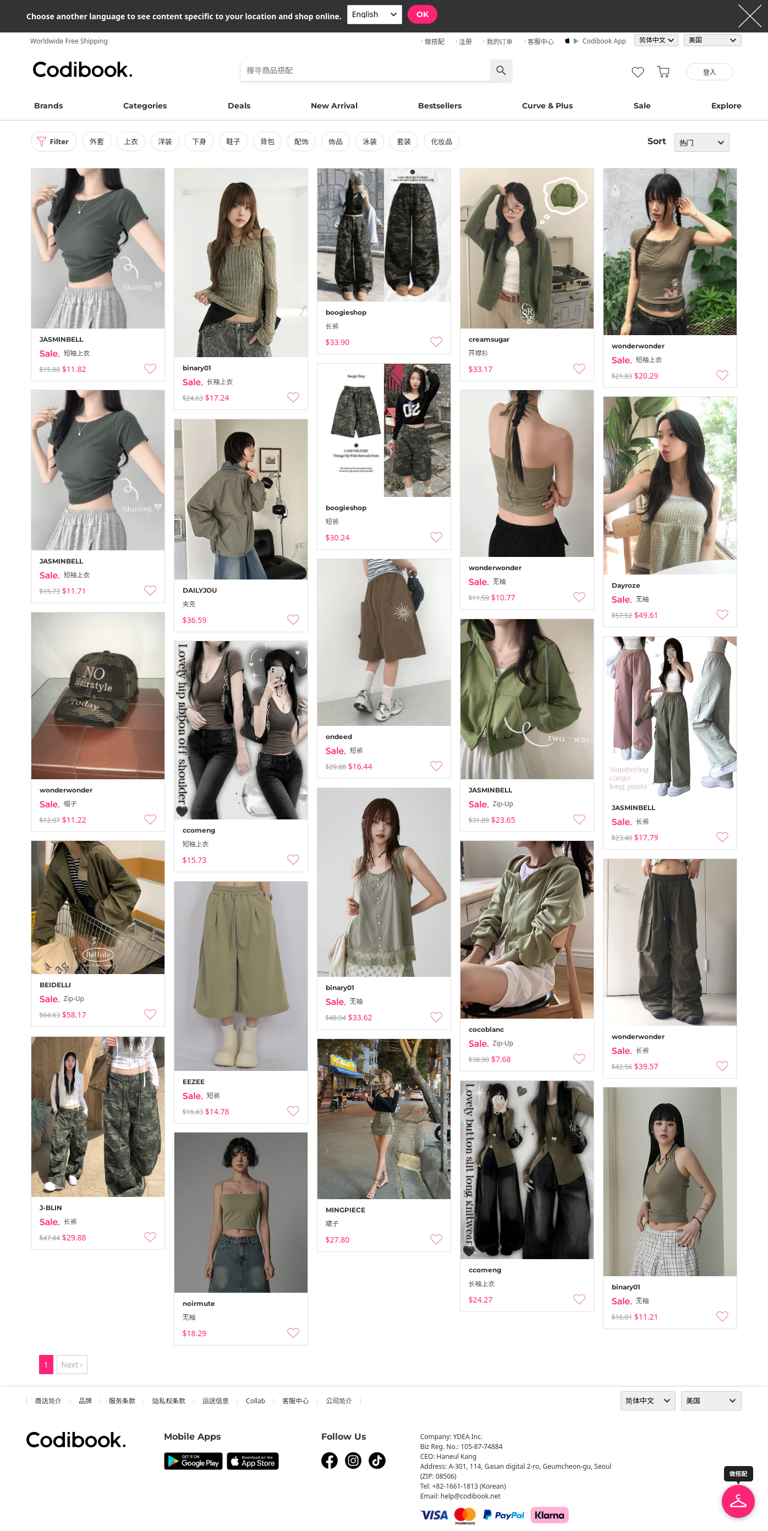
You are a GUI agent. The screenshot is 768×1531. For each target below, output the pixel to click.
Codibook (82, 69)
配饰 (305, 141)
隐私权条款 (168, 1401)
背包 (271, 141)
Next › (72, 1364)
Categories (145, 106)
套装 (408, 141)
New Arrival (334, 106)
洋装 (168, 141)
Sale (642, 106)
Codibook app (604, 41)
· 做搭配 (432, 41)
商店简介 (48, 1401)
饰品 (339, 141)
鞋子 (236, 141)
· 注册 (464, 41)
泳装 (373, 141)
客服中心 (295, 1401)
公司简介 (339, 1401)
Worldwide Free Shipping (69, 41)
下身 (202, 141)
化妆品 (445, 141)
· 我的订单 (498, 41)
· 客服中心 (538, 41)
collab (255, 1401)
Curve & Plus (547, 106)
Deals (239, 106)
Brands (48, 106)
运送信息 (215, 1401)
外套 (100, 141)
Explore (726, 106)
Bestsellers (440, 106)
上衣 (134, 141)
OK (422, 14)
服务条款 (122, 1401)
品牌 (85, 1401)
